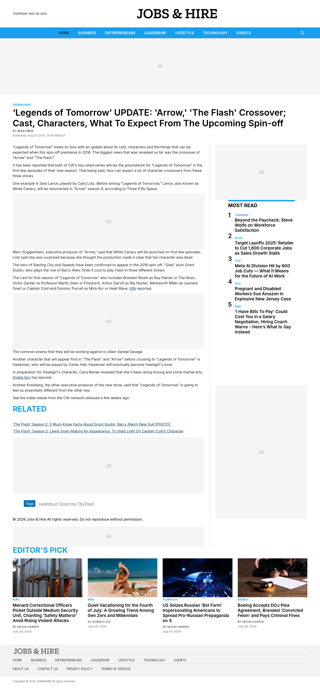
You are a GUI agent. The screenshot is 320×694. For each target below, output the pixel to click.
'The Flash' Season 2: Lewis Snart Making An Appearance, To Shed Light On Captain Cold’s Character (98, 431)
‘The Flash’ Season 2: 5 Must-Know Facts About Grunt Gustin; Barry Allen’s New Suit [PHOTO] (91, 424)
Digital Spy (22, 377)
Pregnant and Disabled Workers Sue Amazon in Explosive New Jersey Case (263, 293)
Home (63, 33)
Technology (215, 33)
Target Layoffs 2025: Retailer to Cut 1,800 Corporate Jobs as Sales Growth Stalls (264, 248)
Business (87, 33)
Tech (238, 260)
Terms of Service (116, 669)
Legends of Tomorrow (57, 504)
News (238, 306)
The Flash (86, 504)
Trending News (22, 104)
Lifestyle (184, 33)
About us (21, 669)
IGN (133, 288)
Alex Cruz (25, 131)
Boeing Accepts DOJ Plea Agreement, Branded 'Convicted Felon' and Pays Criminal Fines (270, 610)
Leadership (155, 33)
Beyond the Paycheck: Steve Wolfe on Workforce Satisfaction (264, 225)
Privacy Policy (79, 669)
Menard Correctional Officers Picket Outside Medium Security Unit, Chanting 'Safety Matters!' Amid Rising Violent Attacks (45, 613)
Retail (239, 238)
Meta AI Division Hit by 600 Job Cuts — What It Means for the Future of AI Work (262, 271)
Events (244, 33)
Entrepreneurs (120, 33)
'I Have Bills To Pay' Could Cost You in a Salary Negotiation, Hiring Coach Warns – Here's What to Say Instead (263, 322)
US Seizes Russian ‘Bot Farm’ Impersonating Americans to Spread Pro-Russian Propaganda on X (196, 613)
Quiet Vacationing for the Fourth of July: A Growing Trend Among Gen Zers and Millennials (121, 610)
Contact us (48, 669)
